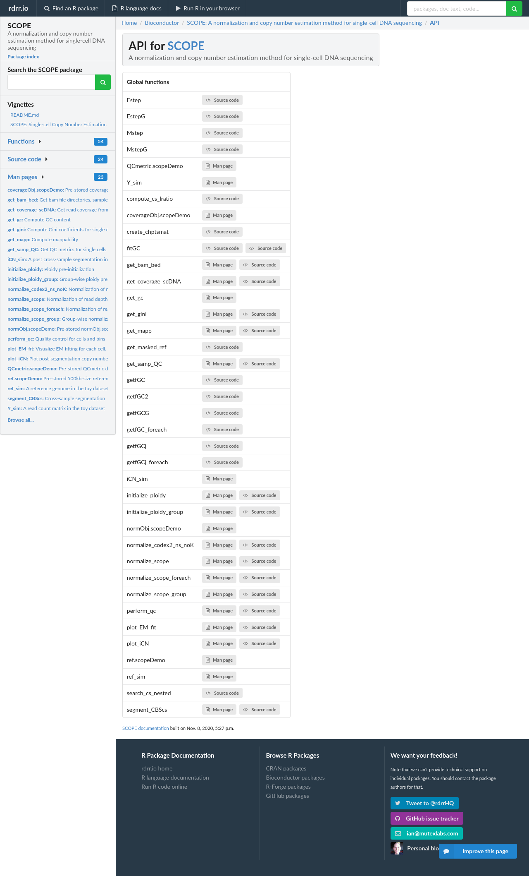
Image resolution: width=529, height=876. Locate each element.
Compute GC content (39, 219)
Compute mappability (42, 239)
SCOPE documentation (145, 728)
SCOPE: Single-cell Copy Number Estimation (58, 124)
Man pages (22, 176)
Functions (20, 141)
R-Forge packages (288, 786)
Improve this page (473, 851)
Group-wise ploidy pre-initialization (71, 279)
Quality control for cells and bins (56, 339)
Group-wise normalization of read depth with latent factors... (100, 319)
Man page (219, 165)
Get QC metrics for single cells (56, 249)
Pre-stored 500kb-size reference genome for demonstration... (91, 378)
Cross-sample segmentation (56, 398)
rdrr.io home (156, 768)
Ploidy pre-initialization (50, 269)
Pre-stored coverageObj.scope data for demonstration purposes (105, 190)
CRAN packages (286, 768)
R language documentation (175, 777)
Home (129, 23)
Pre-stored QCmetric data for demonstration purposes (91, 368)
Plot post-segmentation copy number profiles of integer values (85, 358)
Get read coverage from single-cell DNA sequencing (88, 209)
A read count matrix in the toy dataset (56, 408)
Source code (24, 159)
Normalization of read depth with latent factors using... (86, 299)
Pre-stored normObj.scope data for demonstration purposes (97, 329)
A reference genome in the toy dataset (58, 388)
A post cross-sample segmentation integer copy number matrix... (87, 259)
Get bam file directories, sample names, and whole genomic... (89, 200)
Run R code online (164, 786)
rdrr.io (18, 7)
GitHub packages (287, 795)
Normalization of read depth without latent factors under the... (105, 289)
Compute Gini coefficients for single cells (61, 229)
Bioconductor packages (295, 777)
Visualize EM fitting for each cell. (56, 349)
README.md (24, 115)
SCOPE (186, 45)
